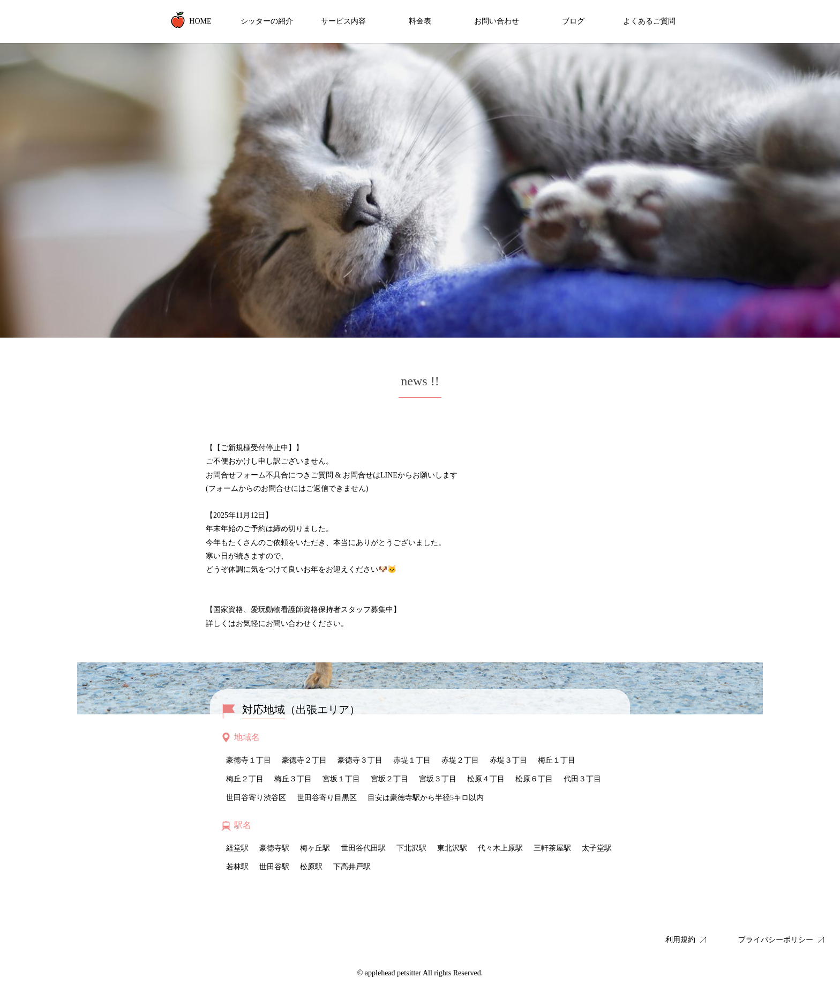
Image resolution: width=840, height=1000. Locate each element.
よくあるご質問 (649, 21)
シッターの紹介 (267, 21)
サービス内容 (343, 21)
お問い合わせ (496, 21)
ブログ (573, 21)
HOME (190, 19)
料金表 (420, 21)
